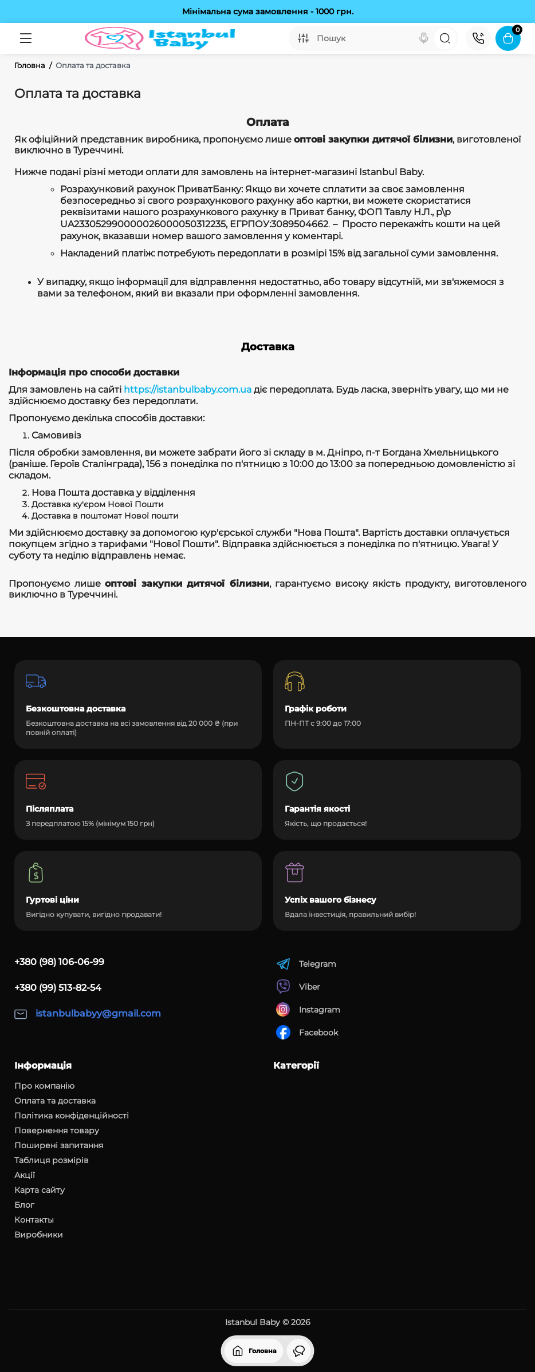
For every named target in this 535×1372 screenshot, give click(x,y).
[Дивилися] (299, 1351)
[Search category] (303, 38)
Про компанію (44, 1086)
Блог (24, 1205)
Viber (298, 986)
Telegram (306, 963)
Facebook (307, 1032)
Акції (24, 1175)
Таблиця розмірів (51, 1160)
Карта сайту (39, 1190)
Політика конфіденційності (71, 1115)
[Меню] (25, 38)
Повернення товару (56, 1130)
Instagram (308, 1009)
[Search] (424, 38)
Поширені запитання (58, 1145)
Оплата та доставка (55, 1101)
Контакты (34, 1220)
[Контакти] (478, 38)
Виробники (38, 1234)
